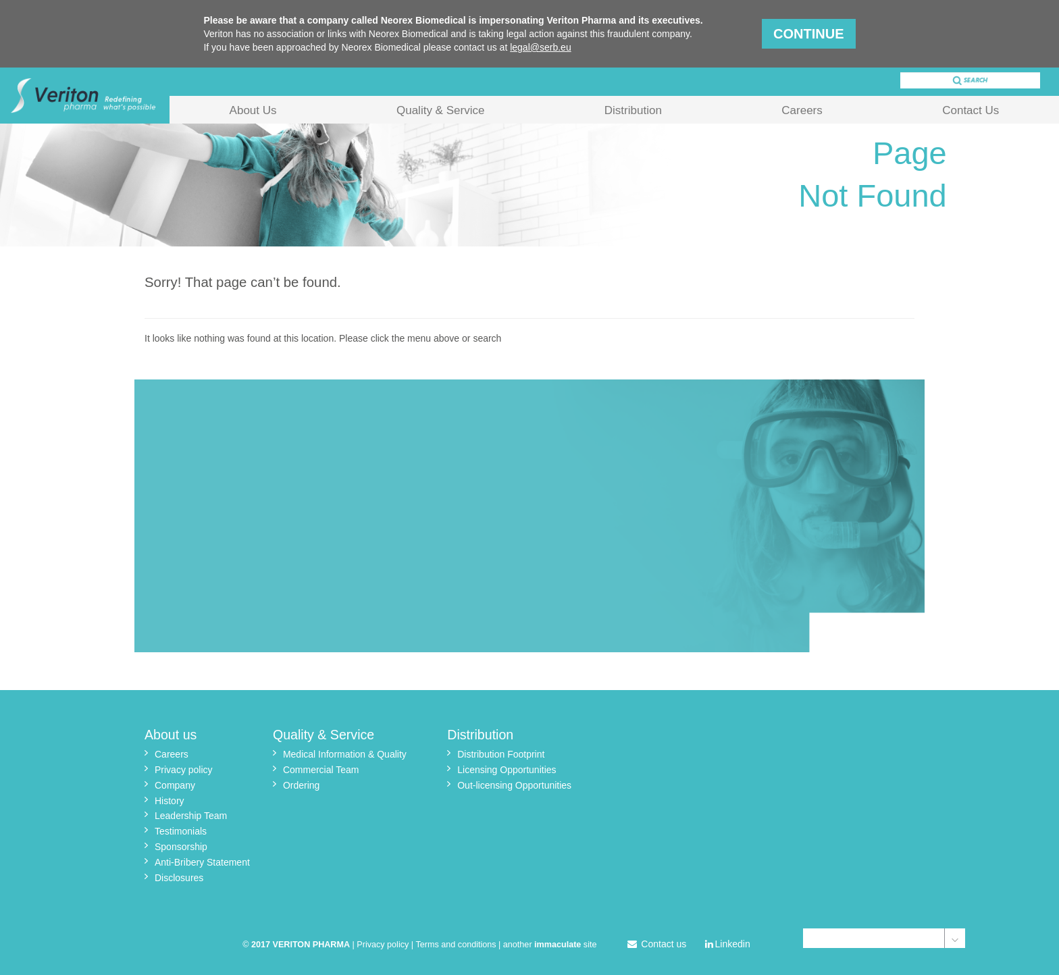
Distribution (633, 110)
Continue (808, 33)
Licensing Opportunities (506, 769)
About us (171, 734)
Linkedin (727, 944)
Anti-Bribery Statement (202, 862)
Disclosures (179, 877)
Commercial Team (321, 769)
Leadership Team (191, 815)
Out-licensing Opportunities (514, 785)
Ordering (301, 785)
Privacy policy (184, 769)
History (169, 800)
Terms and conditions (456, 944)
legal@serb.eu (540, 47)
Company (175, 785)
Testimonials (181, 831)
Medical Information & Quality (345, 754)
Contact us (657, 944)
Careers (801, 110)
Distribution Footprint (500, 754)
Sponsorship (181, 846)
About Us (253, 110)
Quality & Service (440, 110)
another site (550, 944)
